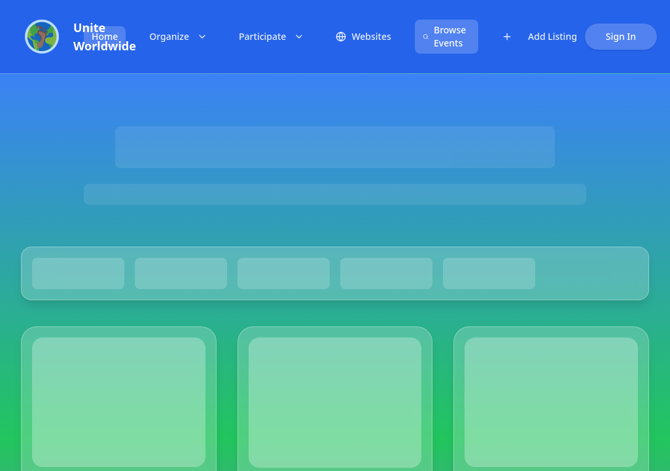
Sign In (621, 36)
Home (105, 36)
